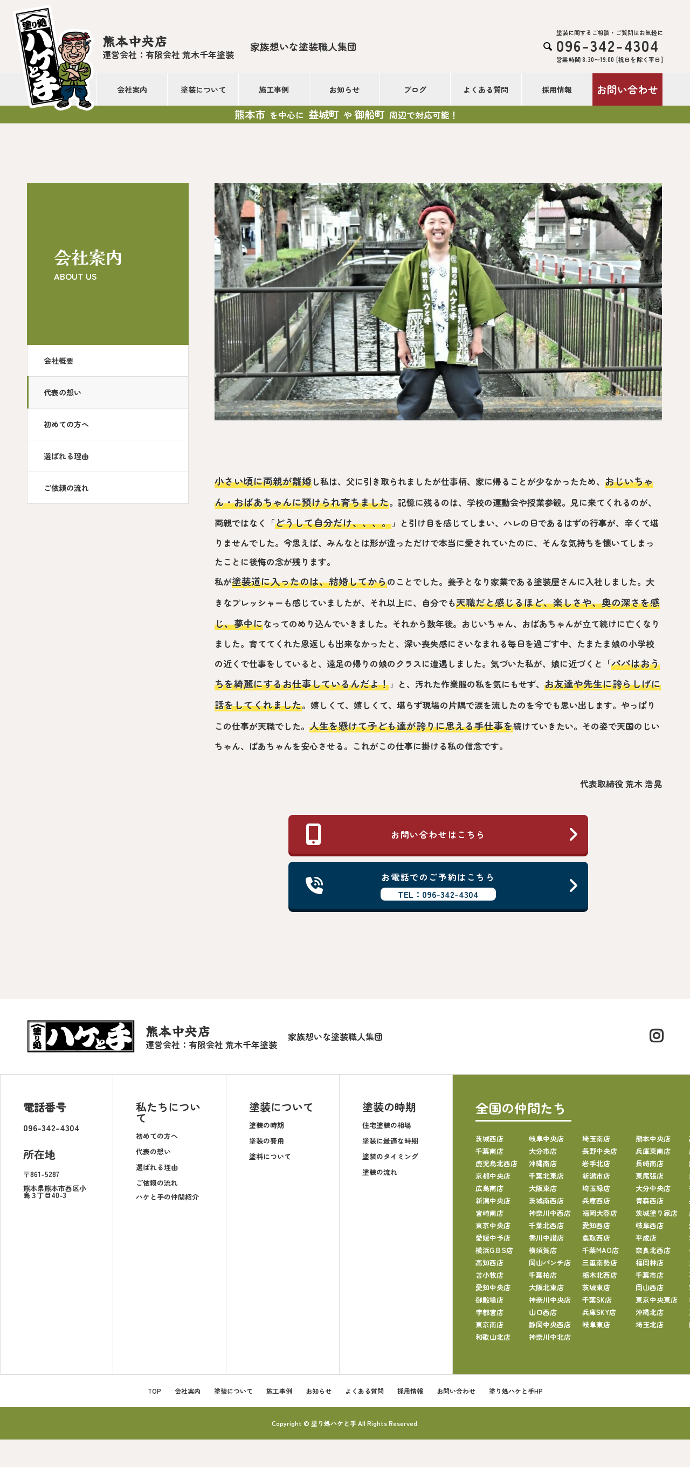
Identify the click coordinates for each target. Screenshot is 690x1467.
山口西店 (543, 1312)
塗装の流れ (379, 1172)
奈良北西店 (653, 1250)
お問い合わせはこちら (442, 834)
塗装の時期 (266, 1125)
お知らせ (344, 89)
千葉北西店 (546, 1225)
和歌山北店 (492, 1337)
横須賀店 (543, 1250)
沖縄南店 (543, 1163)
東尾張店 (650, 1176)
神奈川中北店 (550, 1337)
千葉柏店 (543, 1275)
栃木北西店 (599, 1275)
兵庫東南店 (653, 1151)
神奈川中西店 (550, 1213)
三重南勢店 (599, 1262)
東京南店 (489, 1324)
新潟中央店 (492, 1200)
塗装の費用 (266, 1141)
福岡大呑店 (599, 1213)
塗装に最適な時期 (390, 1141)
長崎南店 (650, 1163)
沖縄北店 (650, 1312)
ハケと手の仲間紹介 (167, 1197)
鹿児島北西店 (496, 1163)
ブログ (415, 89)
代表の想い (62, 392)
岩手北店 (596, 1163)
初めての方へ (66, 424)
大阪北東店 (546, 1287)
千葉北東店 (546, 1176)
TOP (154, 1390)
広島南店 (489, 1188)
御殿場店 (489, 1300)
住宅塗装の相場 (386, 1125)
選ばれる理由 (66, 456)
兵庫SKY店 (599, 1312)
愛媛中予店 (492, 1238)
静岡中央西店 (550, 1324)
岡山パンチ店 (550, 1262)
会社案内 (132, 89)
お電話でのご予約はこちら (442, 885)
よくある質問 (485, 89)
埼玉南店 (596, 1138)
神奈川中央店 (550, 1300)
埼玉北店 (650, 1324)
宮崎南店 (489, 1213)
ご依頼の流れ (66, 487)
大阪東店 (543, 1188)
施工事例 (274, 89)
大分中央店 (653, 1188)
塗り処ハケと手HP (516, 1390)
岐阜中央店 (546, 1138)
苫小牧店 (489, 1275)
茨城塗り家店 (657, 1213)
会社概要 (59, 360)
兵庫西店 (596, 1200)
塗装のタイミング (390, 1156)
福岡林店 (650, 1262)
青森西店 (650, 1200)
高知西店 (489, 1262)
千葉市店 (650, 1275)
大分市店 (543, 1151)
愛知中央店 (492, 1287)
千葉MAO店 (600, 1250)
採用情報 (557, 89)
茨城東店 (596, 1287)
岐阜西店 (650, 1225)
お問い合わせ (627, 89)
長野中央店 (599, 1151)
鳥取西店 (596, 1238)
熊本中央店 (653, 1138)
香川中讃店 (546, 1238)
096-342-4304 (51, 1127)
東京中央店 (492, 1225)
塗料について (270, 1156)
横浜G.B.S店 (494, 1250)
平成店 (646, 1238)
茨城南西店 (546, 1200)
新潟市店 (596, 1176)
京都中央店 (492, 1176)
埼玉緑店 (596, 1188)
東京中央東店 (657, 1300)
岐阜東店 (596, 1324)
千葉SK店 (597, 1300)
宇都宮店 (489, 1312)
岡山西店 (650, 1287)
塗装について (203, 89)
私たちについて (168, 1112)
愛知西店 (596, 1225)
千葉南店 (489, 1151)
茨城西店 (489, 1138)
